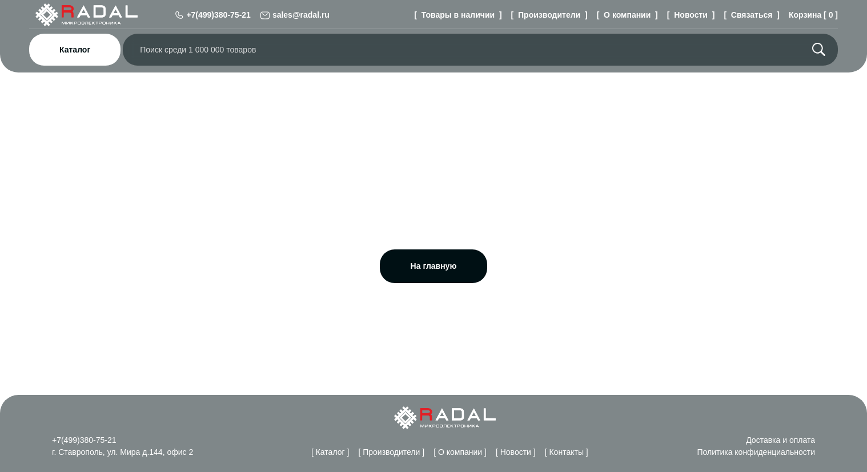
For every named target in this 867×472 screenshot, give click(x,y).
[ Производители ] (546, 14)
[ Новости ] (690, 14)
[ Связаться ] (750, 14)
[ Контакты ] (569, 451)
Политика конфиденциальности (755, 451)
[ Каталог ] (322, 451)
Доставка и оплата (779, 439)
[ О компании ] (626, 14)
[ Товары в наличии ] (456, 14)
